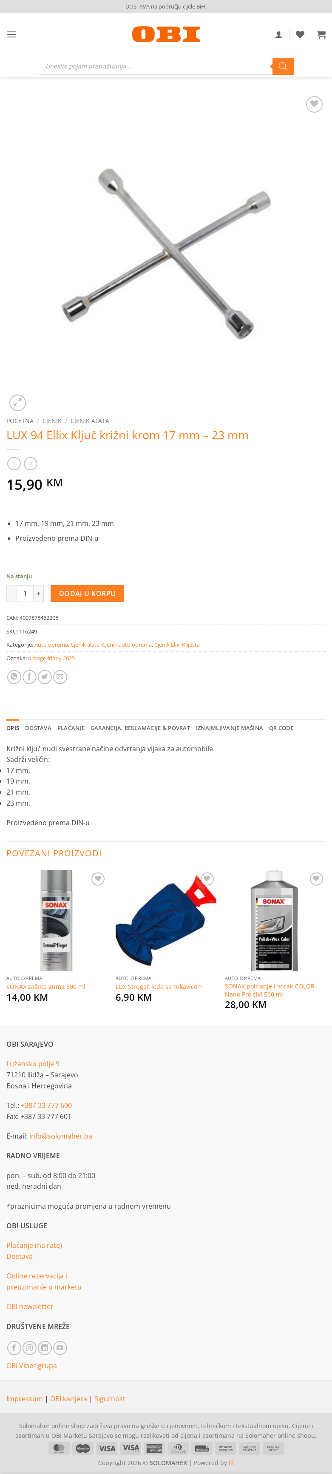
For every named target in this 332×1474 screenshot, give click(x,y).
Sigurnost (109, 1398)
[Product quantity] (25, 593)
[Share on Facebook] (30, 677)
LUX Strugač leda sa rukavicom (159, 987)
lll (231, 1463)
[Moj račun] (279, 34)
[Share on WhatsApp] (14, 677)
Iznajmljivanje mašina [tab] (229, 728)
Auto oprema (51, 644)
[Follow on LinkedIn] (45, 1348)
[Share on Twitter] (45, 677)
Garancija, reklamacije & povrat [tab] (140, 728)
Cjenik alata (90, 421)
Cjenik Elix (166, 644)
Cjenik (52, 421)
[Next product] (13, 463)
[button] (11, 34)
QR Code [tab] (281, 728)
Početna (20, 421)
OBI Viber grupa (31, 1365)
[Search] (283, 66)
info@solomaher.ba (60, 1136)
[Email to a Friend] (60, 677)
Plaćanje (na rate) (34, 1245)
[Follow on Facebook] (14, 1348)
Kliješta (191, 644)
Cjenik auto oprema (127, 644)
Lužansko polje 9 (33, 1063)
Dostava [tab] (38, 728)
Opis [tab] (12, 728)
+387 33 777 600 (46, 1105)
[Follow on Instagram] (30, 1348)
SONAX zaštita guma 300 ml (45, 987)
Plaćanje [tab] (71, 728)
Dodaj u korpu (87, 593)
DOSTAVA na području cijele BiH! (166, 6)
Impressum (25, 1398)
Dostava (19, 1256)
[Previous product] (30, 463)
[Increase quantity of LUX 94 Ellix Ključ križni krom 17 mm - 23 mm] (39, 593)
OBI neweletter (30, 1306)
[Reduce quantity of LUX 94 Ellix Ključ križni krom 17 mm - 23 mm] (11, 593)
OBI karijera (69, 1398)
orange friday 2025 (51, 658)
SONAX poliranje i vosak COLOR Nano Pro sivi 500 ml (270, 990)
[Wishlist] (300, 34)
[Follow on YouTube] (60, 1348)
